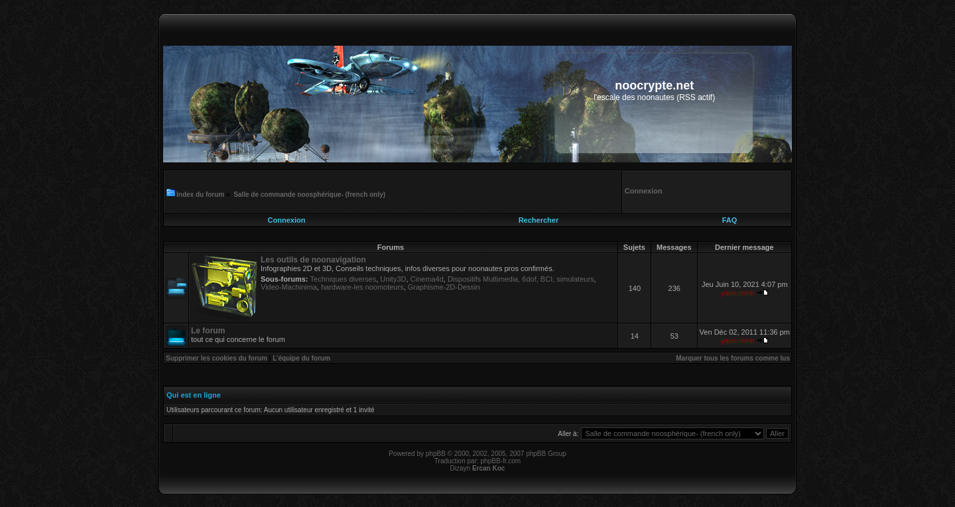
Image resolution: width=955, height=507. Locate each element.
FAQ (729, 220)
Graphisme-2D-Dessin (444, 287)
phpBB (436, 453)
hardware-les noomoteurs (362, 287)
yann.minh (738, 293)
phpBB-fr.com (501, 461)
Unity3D (393, 279)
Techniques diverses (343, 279)
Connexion (287, 220)
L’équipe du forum (301, 358)
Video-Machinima (289, 287)
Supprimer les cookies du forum (216, 358)
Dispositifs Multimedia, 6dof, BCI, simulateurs (521, 279)
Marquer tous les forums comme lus (733, 358)
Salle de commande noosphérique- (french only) (309, 194)
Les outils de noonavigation (313, 259)
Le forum (208, 330)
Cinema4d (427, 279)
